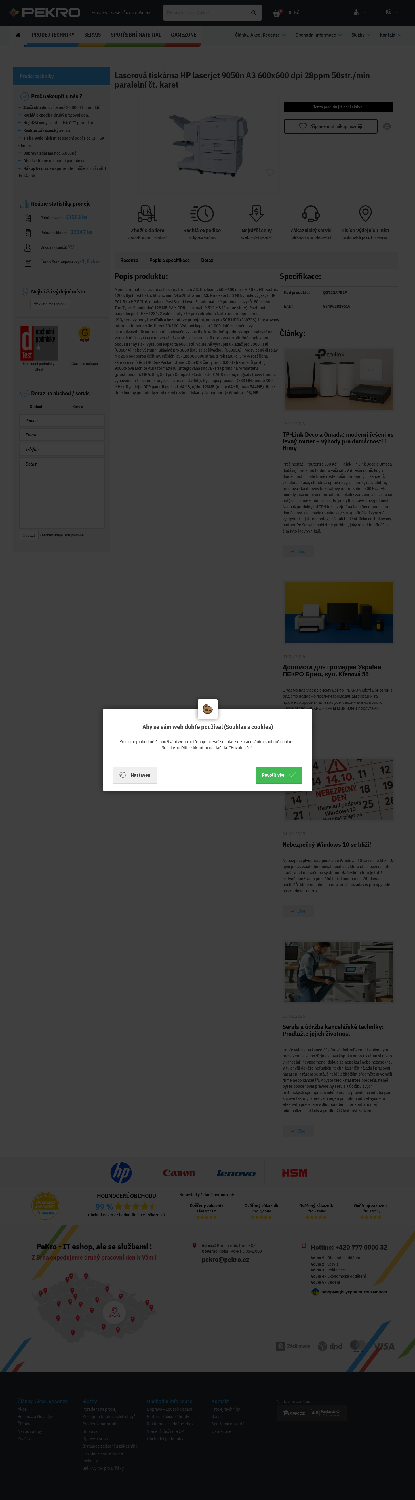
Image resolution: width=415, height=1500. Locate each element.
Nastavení (135, 775)
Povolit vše (279, 775)
